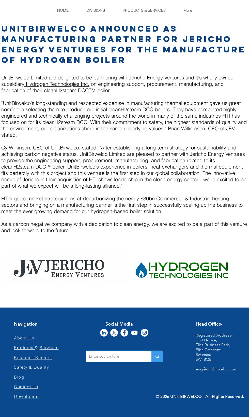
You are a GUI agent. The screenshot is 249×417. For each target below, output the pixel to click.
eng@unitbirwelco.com (217, 369)
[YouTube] (134, 333)
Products (24, 347)
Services (49, 347)
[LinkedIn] (104, 333)
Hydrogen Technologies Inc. (56, 84)
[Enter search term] (115, 356)
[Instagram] (144, 333)
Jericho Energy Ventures (155, 77)
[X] (114, 333)
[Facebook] (124, 333)
